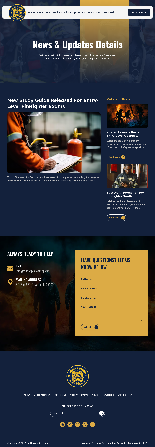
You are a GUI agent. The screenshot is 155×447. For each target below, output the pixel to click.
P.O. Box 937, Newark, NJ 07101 (35, 284)
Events (90, 12)
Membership (109, 12)
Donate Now (139, 12)
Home (31, 12)
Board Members (53, 12)
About (39, 12)
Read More (116, 157)
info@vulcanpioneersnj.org (32, 270)
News (99, 12)
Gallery (81, 12)
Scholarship (70, 12)
